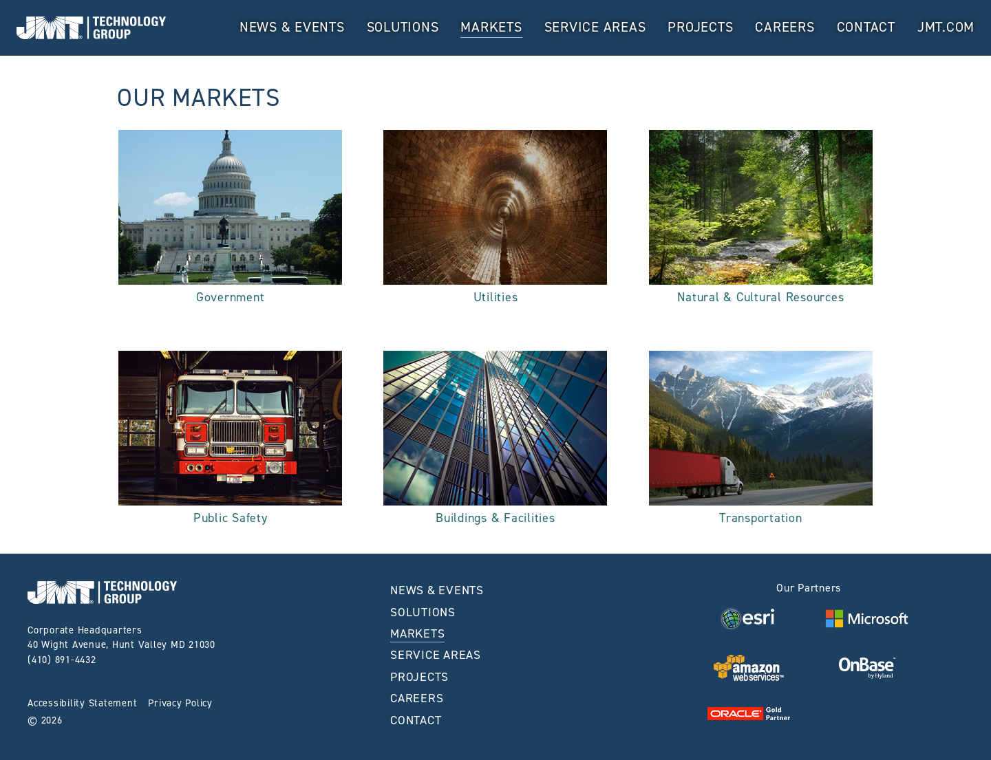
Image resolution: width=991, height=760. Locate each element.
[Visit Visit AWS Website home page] (749, 667)
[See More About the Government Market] (230, 220)
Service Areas (595, 27)
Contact (866, 27)
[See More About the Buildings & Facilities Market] (495, 441)
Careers (784, 27)
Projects (700, 27)
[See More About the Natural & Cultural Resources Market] (760, 220)
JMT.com (945, 27)
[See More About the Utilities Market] (495, 220)
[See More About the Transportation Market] (760, 441)
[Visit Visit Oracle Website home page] (748, 712)
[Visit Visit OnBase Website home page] (867, 667)
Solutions (403, 27)
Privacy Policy (180, 703)
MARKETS (491, 27)
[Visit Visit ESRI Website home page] (749, 618)
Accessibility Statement (82, 703)
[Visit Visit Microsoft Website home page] (866, 618)
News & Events (292, 27)
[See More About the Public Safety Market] (230, 441)
